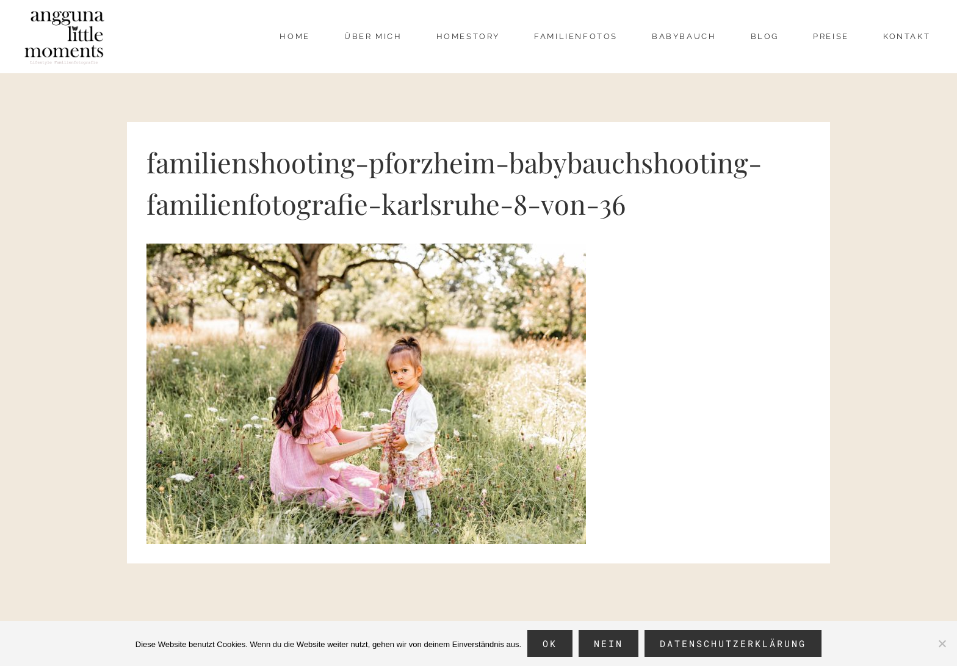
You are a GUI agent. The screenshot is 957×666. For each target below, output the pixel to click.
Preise (831, 36)
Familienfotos (576, 36)
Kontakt (906, 36)
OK (550, 643)
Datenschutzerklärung (733, 643)
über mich (373, 36)
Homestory (468, 36)
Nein (608, 643)
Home (294, 36)
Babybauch (684, 36)
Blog (765, 36)
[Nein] (942, 643)
